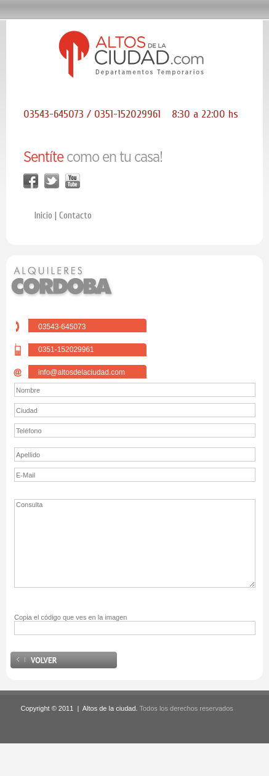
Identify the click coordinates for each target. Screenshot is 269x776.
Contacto (75, 215)
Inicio (43, 215)
